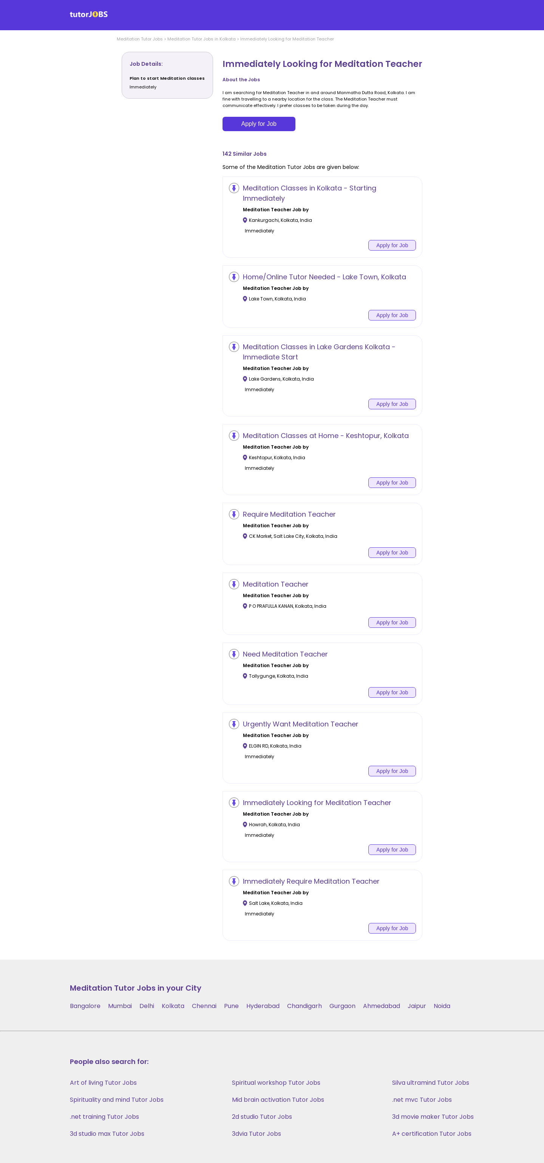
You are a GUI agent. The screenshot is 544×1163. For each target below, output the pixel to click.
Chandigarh (304, 1006)
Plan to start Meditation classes (167, 78)
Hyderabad (263, 1006)
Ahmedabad (381, 1006)
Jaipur (417, 1006)
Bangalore (85, 1006)
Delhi (146, 1006)
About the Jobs (241, 79)
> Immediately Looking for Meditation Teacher (285, 39)
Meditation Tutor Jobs (140, 39)
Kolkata (173, 1006)
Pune (231, 1006)
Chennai (204, 1006)
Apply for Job (259, 124)
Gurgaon (342, 1006)
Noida (442, 1006)
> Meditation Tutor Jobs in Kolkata (199, 39)
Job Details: (146, 64)
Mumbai (120, 1006)
